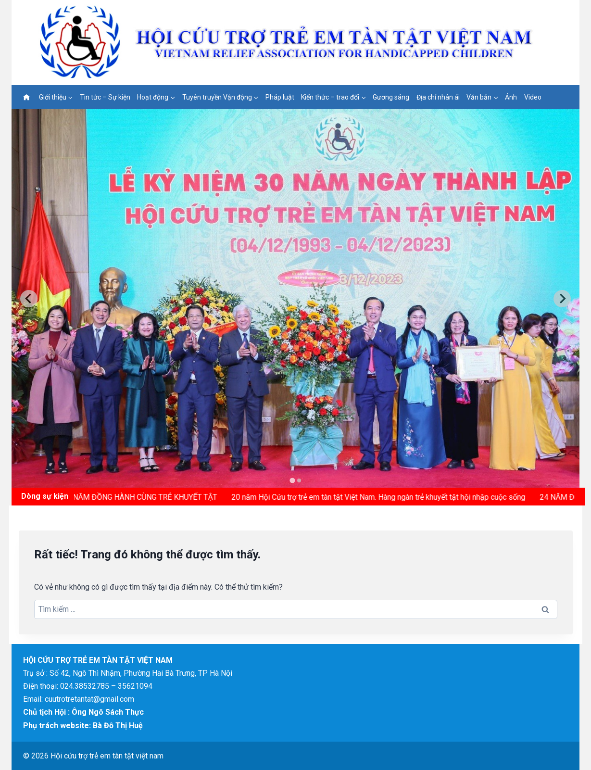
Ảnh (511, 97)
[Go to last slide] (29, 298)
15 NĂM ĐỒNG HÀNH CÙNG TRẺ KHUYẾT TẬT (142, 497)
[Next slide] (562, 298)
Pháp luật (279, 97)
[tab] (292, 480)
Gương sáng (391, 97)
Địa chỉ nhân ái (438, 97)
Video (532, 97)
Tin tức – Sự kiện (105, 97)
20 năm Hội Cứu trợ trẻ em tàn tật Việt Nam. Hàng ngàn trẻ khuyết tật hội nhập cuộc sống (381, 497)
